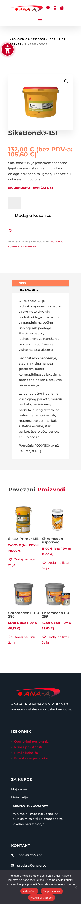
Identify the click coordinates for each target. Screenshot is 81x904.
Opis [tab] (22, 283)
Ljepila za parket (22, 246)
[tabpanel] (40, 376)
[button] (40, 20)
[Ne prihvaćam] (75, 887)
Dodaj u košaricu (33, 215)
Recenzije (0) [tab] (29, 289)
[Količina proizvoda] (14, 203)
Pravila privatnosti (28, 747)
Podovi (39, 39)
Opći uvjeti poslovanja (31, 741)
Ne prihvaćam (52, 891)
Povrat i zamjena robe (31, 758)
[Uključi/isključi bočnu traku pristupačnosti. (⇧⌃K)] (7, 49)
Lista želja (19, 797)
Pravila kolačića (26, 753)
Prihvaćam (29, 891)
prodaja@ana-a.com (33, 865)
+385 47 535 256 (30, 855)
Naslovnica (19, 39)
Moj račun (19, 789)
